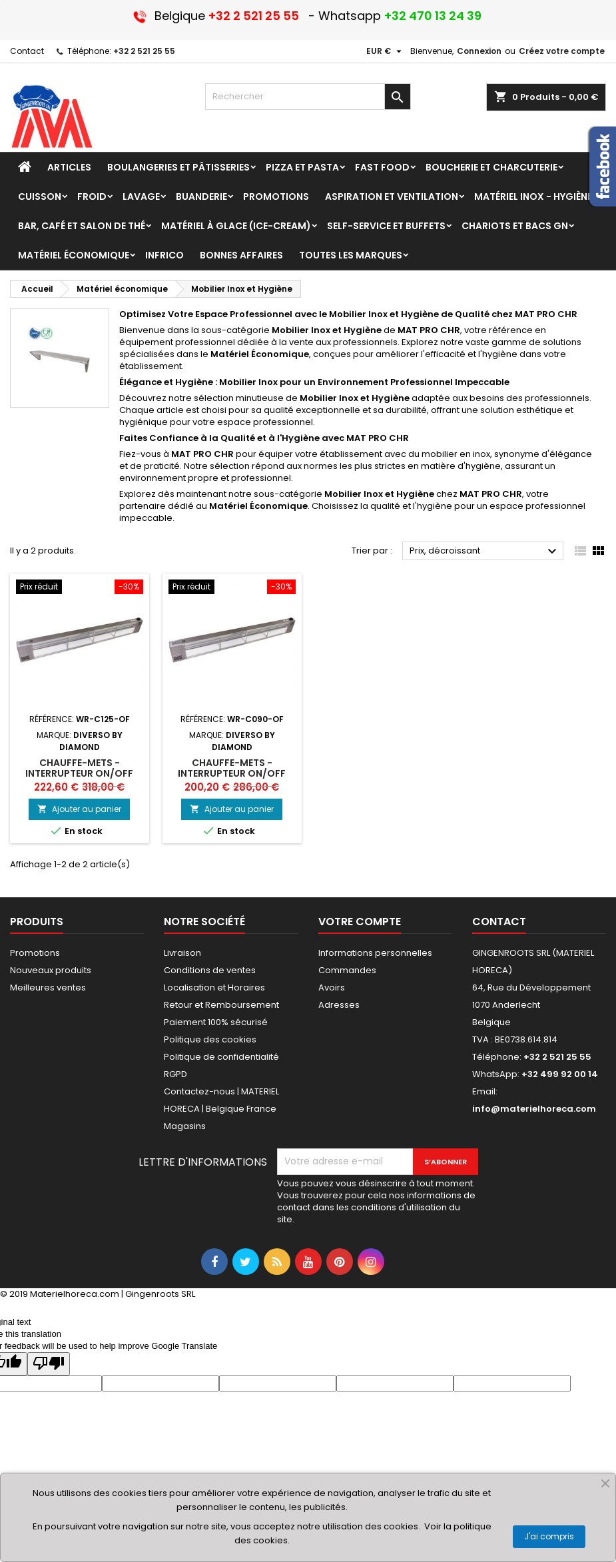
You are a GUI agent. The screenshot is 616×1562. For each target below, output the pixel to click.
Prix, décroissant (485, 552)
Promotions (35, 953)
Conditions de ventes (210, 970)
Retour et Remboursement (221, 1004)
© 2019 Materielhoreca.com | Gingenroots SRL (97, 1294)
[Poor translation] (48, 1363)
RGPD (175, 1074)
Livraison (182, 953)
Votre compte (359, 921)
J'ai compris (549, 1536)
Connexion (479, 51)
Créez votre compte (562, 51)
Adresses (339, 1004)
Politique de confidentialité (221, 1056)
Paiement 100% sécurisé (216, 1022)
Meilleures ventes (48, 987)
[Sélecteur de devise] (385, 51)
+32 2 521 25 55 (144, 51)
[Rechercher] (307, 96)
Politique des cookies (210, 1039)
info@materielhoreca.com (534, 1108)
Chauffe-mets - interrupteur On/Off (79, 768)
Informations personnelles (375, 953)
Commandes (347, 970)
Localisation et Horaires (214, 987)
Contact (27, 51)
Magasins (185, 1126)
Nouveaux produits (50, 970)
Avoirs (331, 987)
